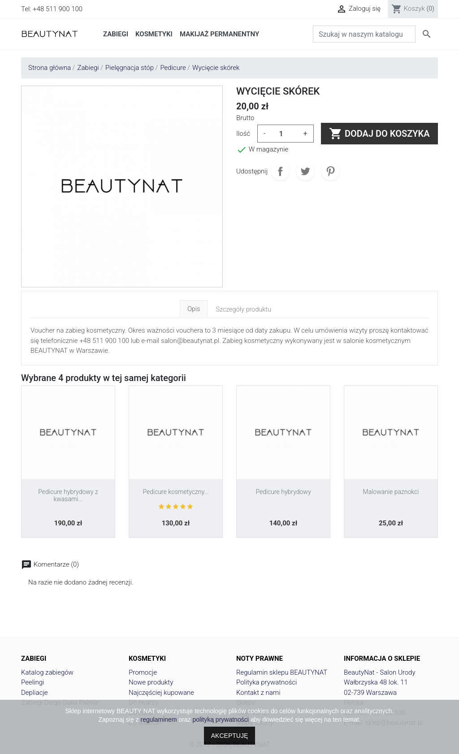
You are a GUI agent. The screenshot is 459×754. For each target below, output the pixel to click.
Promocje (143, 672)
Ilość (243, 134)
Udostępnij (280, 171)
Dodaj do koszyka (379, 133)
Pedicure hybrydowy (283, 491)
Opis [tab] (193, 309)
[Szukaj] (364, 34)
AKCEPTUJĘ (229, 735)
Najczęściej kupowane (161, 693)
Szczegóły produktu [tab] (243, 309)
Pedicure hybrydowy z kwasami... (68, 495)
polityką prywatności (221, 719)
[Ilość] (284, 133)
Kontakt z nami (258, 693)
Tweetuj (305, 171)
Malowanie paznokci (391, 491)
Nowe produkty (151, 682)
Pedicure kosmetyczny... (175, 491)
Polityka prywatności (266, 682)
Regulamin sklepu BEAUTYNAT (281, 672)
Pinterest (330, 171)
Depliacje (34, 693)
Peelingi (32, 682)
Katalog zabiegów (47, 672)
